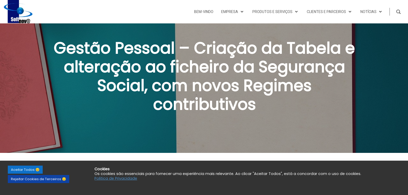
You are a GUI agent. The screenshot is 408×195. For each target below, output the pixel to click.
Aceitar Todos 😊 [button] (25, 169)
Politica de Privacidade (115, 178)
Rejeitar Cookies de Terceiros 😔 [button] (38, 179)
